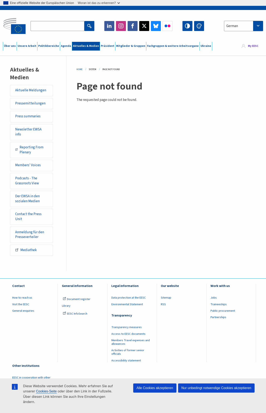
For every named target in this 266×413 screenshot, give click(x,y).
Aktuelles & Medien (86, 46)
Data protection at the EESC (128, 298)
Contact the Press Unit (28, 217)
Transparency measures (126, 327)
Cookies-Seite (46, 391)
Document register (76, 299)
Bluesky (156, 26)
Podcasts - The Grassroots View (27, 181)
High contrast (187, 26)
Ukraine (206, 46)
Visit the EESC (20, 304)
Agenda (66, 46)
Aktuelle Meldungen (30, 90)
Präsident (107, 46)
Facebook (133, 26)
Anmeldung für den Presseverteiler (29, 235)
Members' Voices (28, 165)
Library (66, 306)
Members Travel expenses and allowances (130, 342)
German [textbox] (232, 26)
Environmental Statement (127, 304)
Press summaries (28, 116)
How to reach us (22, 298)
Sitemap (166, 298)
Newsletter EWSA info (28, 132)
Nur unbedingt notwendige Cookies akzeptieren (216, 388)
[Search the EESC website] (57, 26)
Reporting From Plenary (29, 150)
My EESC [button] (253, 46)
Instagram (121, 26)
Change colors (199, 26)
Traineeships (219, 304)
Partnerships (218, 317)
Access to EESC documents (128, 334)
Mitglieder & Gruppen (130, 46)
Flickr (167, 26)
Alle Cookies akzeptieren (155, 388)
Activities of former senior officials (127, 352)
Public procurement (223, 311)
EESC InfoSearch (75, 314)
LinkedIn (109, 26)
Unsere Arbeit (27, 46)
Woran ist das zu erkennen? (99, 3)
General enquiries (23, 311)
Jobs (214, 298)
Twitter (144, 26)
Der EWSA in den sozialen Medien (27, 199)
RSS (163, 304)
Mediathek (26, 250)
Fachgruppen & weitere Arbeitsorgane (173, 46)
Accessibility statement (126, 360)
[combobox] (243, 26)
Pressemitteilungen (30, 103)
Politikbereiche (48, 46)
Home (79, 69)
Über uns (10, 46)
